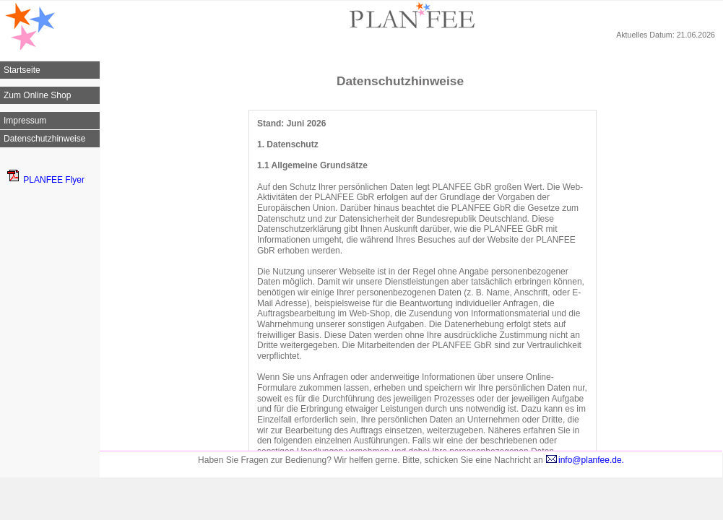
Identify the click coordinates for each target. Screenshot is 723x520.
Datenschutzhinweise (44, 139)
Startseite (22, 70)
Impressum (25, 121)
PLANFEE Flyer (46, 180)
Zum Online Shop (37, 95)
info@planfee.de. (584, 460)
